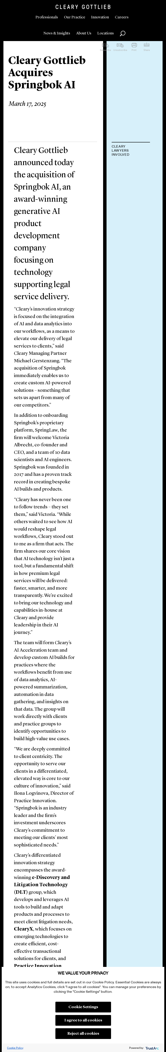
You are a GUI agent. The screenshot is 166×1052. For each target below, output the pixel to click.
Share (147, 50)
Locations (105, 33)
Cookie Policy (15, 1047)
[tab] (131, 150)
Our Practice (74, 17)
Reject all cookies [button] (83, 1034)
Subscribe (105, 50)
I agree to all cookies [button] (83, 1020)
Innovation (100, 17)
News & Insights (56, 33)
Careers (122, 17)
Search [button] (122, 33)
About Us (83, 33)
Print (134, 50)
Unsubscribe (120, 50)
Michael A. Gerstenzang (127, 168)
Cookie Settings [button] (83, 1007)
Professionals (47, 17)
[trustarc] (152, 1047)
